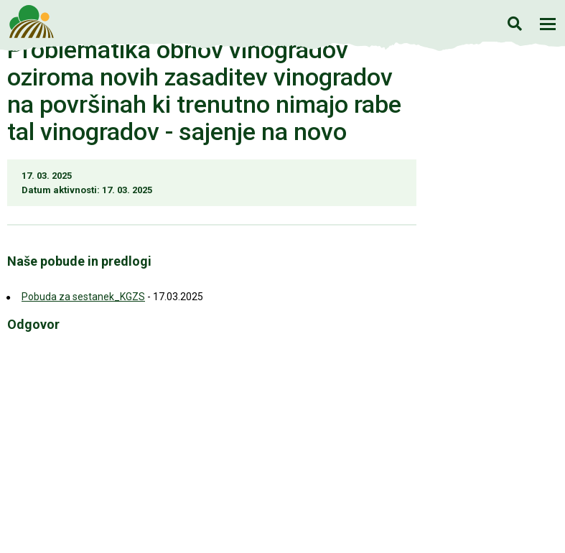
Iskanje (514, 23)
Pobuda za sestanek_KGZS (83, 296)
